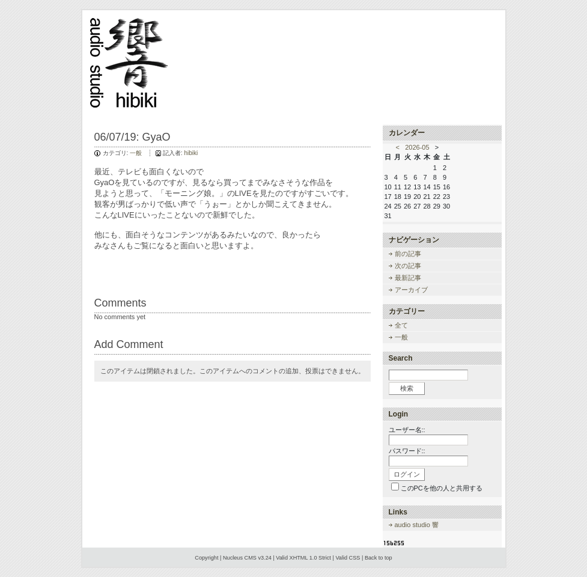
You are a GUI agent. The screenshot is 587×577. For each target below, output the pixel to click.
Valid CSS (347, 558)
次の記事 (408, 265)
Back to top (378, 558)
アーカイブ (411, 289)
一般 (136, 153)
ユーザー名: (406, 429)
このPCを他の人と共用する (441, 488)
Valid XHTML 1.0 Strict (303, 558)
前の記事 (408, 253)
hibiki (191, 153)
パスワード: (406, 450)
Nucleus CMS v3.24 (247, 558)
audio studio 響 (417, 524)
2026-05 (417, 147)
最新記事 (408, 277)
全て (401, 325)
